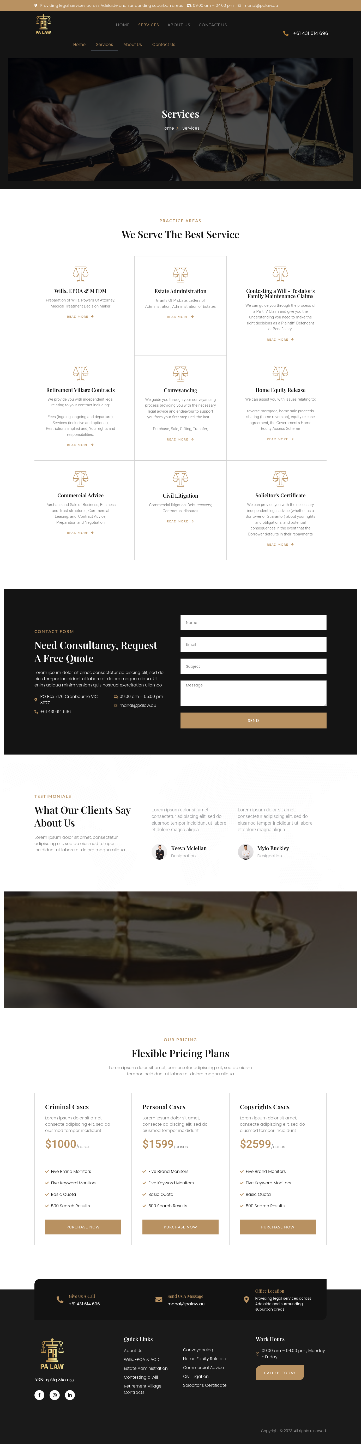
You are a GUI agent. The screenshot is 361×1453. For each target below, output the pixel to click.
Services (149, 24)
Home (122, 24)
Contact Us (215, 24)
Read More (80, 322)
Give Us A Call (82, 1304)
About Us (180, 24)
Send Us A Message (186, 1304)
